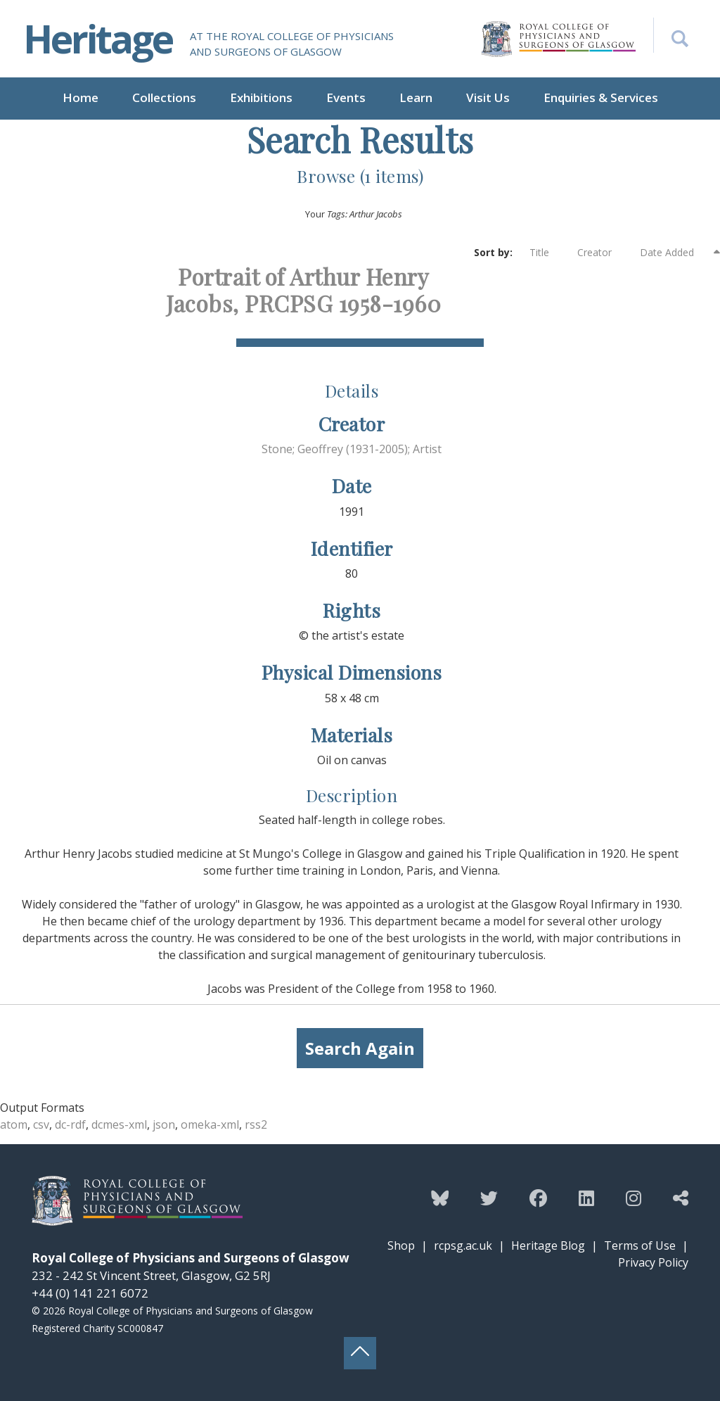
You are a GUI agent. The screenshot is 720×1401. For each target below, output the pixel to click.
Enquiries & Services (601, 97)
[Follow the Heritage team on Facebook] (538, 1198)
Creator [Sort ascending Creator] (601, 252)
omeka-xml (210, 1124)
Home (80, 97)
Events (346, 97)
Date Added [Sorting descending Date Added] (675, 252)
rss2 (256, 1124)
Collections (164, 97)
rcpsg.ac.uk (463, 1245)
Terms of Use (640, 1245)
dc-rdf (70, 1124)
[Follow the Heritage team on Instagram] (633, 1198)
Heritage (97, 38)
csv (41, 1124)
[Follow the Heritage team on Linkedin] (586, 1198)
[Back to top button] (360, 1353)
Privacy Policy (653, 1262)
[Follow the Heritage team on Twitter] (489, 1198)
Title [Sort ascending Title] (546, 252)
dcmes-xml (119, 1124)
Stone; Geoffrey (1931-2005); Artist (352, 449)
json (164, 1124)
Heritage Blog (548, 1245)
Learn (415, 97)
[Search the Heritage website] (670, 35)
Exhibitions (261, 97)
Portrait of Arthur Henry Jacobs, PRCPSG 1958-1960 (303, 289)
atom (13, 1124)
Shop (401, 1245)
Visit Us (488, 97)
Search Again (360, 1048)
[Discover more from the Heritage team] (680, 1198)
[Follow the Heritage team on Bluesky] (440, 1198)
